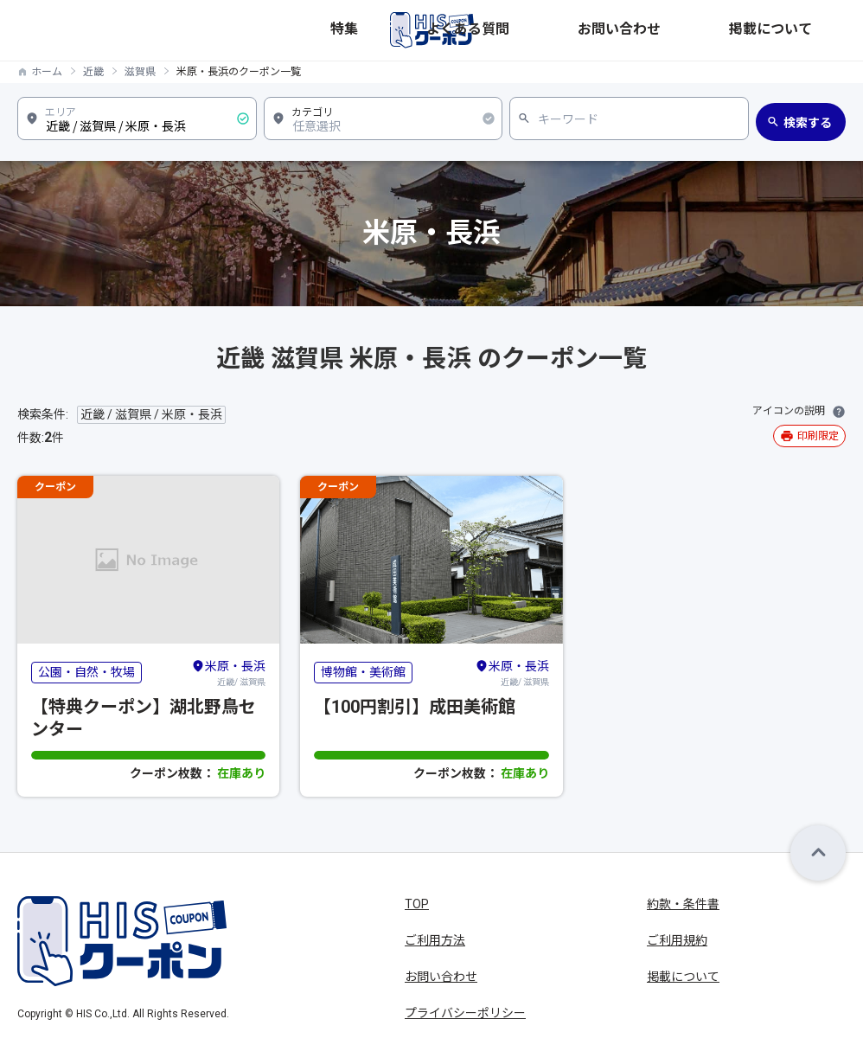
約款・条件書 (683, 904)
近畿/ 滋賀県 (228, 672)
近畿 (93, 72)
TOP (417, 904)
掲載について (809, 30)
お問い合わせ (716, 30)
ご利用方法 (435, 940)
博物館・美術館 (363, 672)
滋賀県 (140, 72)
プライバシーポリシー (465, 1013)
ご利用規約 (677, 940)
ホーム (46, 72)
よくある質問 (622, 30)
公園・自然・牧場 (86, 672)
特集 (553, 30)
